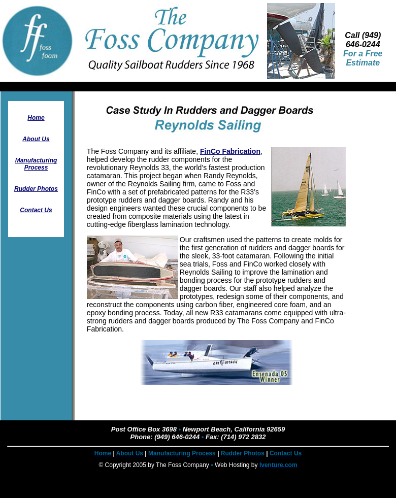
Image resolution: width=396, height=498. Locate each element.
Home (35, 117)
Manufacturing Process (36, 164)
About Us (35, 139)
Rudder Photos (36, 188)
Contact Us (36, 210)
